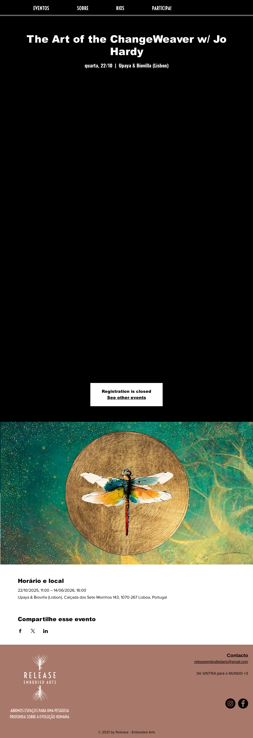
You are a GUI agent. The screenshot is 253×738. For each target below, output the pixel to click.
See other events (126, 397)
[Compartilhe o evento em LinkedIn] (45, 631)
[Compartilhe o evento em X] (32, 631)
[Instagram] (230, 703)
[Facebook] (243, 703)
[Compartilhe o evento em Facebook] (20, 631)
